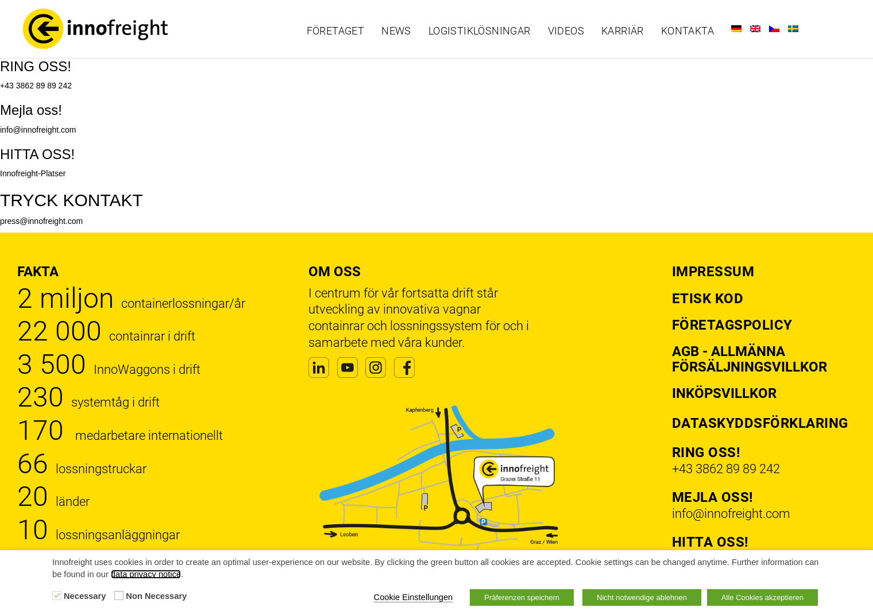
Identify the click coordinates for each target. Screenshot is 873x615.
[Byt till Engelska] (755, 28)
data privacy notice (146, 574)
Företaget (336, 31)
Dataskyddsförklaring (760, 423)
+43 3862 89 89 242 (36, 85)
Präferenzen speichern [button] (521, 597)
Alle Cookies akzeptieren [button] (762, 597)
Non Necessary (156, 596)
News (396, 31)
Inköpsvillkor (724, 393)
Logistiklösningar (479, 31)
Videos (566, 31)
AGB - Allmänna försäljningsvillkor (749, 358)
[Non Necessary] (118, 595)
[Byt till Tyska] (736, 28)
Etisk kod (708, 299)
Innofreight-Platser (32, 173)
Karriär (622, 31)
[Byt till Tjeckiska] (774, 28)
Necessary (85, 596)
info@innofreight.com (38, 129)
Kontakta (687, 31)
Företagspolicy (732, 325)
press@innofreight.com (41, 221)
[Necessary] (56, 595)
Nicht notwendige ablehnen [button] (642, 597)
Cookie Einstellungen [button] (413, 597)
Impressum (713, 272)
